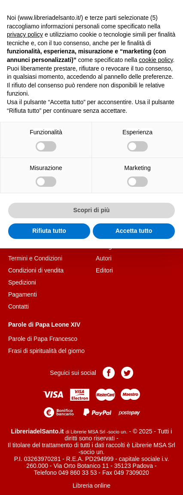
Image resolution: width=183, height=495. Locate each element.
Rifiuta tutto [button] (49, 230)
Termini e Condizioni (35, 258)
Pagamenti (22, 294)
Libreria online (91, 485)
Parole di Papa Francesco (42, 338)
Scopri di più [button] (91, 210)
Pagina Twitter (127, 373)
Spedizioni (22, 282)
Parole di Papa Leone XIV (44, 324)
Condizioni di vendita (36, 270)
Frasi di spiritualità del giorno (46, 350)
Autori (104, 258)
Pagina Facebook (109, 373)
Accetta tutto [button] (134, 230)
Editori (104, 270)
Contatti (18, 306)
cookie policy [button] (156, 59)
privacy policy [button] (25, 34)
